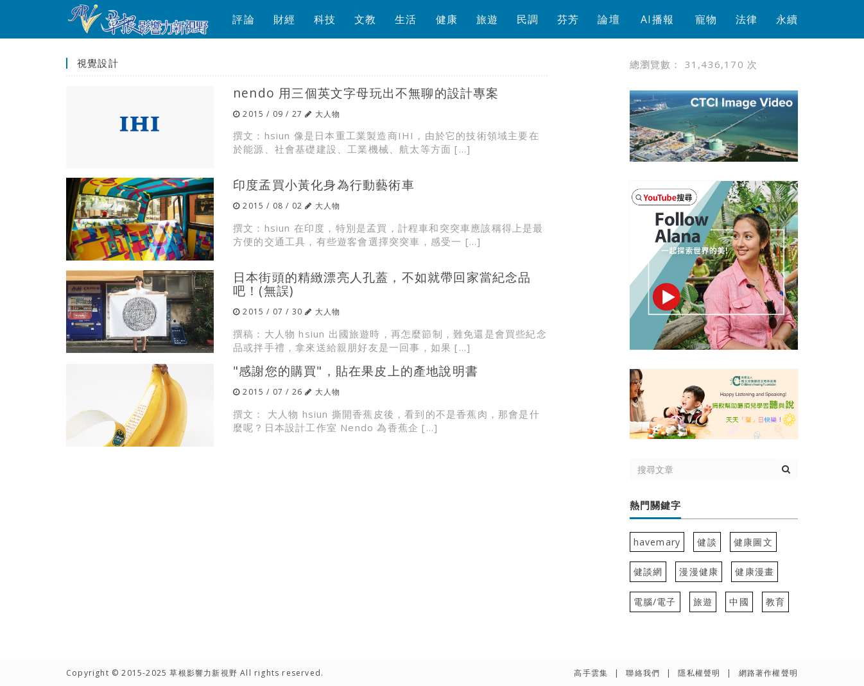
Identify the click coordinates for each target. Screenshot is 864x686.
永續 (787, 19)
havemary (657, 542)
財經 (284, 19)
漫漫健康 (698, 571)
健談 (706, 542)
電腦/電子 (655, 602)
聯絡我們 (643, 672)
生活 (406, 19)
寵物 (706, 19)
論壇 (608, 19)
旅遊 (487, 19)
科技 (325, 19)
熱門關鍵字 (655, 505)
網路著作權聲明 (768, 672)
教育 (775, 602)
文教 (365, 19)
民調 (528, 19)
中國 (738, 602)
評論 (243, 19)
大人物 (328, 113)
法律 (746, 19)
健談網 (648, 571)
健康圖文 (753, 542)
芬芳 (568, 19)
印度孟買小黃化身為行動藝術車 (324, 184)
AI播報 (657, 19)
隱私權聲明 (699, 672)
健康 (447, 19)
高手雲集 (591, 672)
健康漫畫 (754, 571)
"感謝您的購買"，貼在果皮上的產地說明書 (355, 370)
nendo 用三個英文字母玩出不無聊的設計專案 (366, 92)
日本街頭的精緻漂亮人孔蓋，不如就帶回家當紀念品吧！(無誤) (382, 283)
